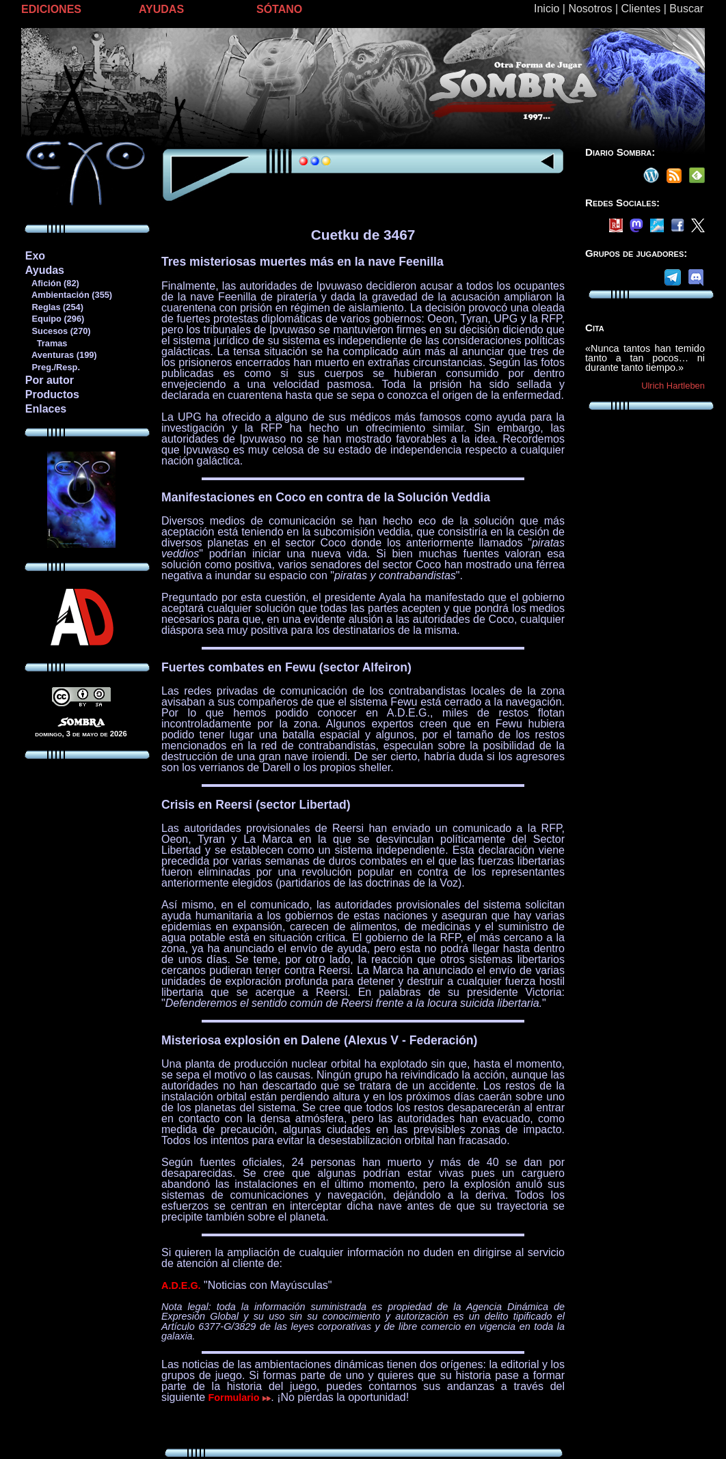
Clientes (640, 8)
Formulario (240, 1397)
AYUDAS (161, 9)
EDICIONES (51, 9)
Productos (52, 394)
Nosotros (590, 8)
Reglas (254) (54, 307)
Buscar (686, 8)
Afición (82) (52, 283)
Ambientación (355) (68, 295)
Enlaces (45, 409)
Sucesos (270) (58, 331)
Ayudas (44, 270)
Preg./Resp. (52, 367)
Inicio (546, 8)
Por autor (49, 380)
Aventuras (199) (61, 355)
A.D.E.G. (181, 1285)
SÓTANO (279, 9)
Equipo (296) (54, 319)
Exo (35, 256)
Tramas (46, 343)
